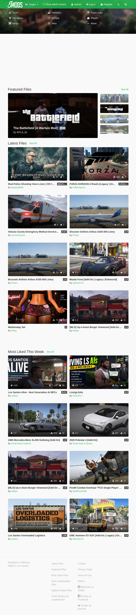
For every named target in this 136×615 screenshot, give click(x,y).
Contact (82, 563)
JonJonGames (18, 235)
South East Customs (21, 443)
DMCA (81, 581)
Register (107, 4)
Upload (76, 4)
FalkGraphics (79, 187)
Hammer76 (78, 283)
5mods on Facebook (84, 598)
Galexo (14, 539)
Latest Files (57, 563)
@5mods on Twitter (86, 589)
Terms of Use (85, 575)
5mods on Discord (84, 607)
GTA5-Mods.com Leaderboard (60, 598)
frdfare (76, 330)
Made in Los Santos (18, 565)
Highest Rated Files (61, 590)
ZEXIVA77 (78, 395)
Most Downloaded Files (60, 583)
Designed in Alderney (19, 562)
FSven (76, 235)
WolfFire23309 (80, 491)
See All (124, 89)
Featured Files (58, 569)
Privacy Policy (85, 569)
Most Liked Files (59, 575)
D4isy (14, 330)
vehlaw (14, 395)
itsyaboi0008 (17, 187)
